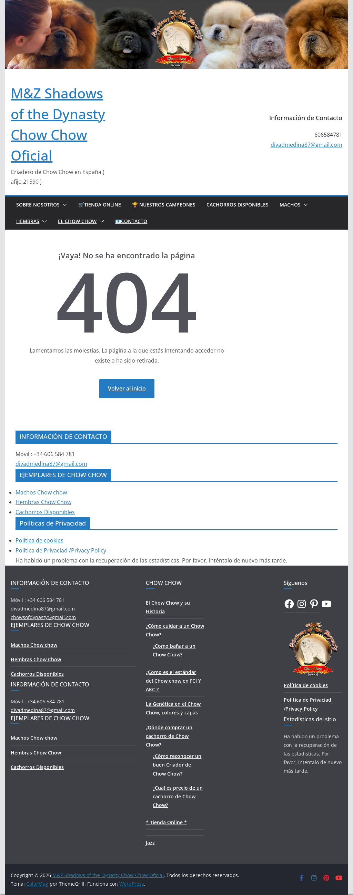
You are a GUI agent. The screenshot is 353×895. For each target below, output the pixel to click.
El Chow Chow (77, 221)
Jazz (150, 842)
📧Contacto (131, 221)
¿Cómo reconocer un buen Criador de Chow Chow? (177, 765)
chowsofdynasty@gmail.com (43, 617)
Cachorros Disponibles (237, 204)
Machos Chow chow (41, 492)
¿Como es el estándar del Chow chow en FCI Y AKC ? (173, 681)
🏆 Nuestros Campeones (163, 204)
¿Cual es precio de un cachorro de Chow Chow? (178, 796)
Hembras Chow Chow (43, 502)
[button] (63, 205)
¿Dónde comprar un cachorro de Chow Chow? (169, 736)
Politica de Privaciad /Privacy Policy (61, 550)
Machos (290, 204)
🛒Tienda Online (99, 204)
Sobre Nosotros (38, 204)
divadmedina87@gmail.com (306, 144)
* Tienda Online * (166, 822)
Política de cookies (39, 540)
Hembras (27, 221)
